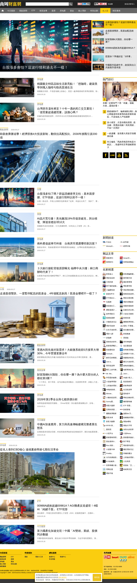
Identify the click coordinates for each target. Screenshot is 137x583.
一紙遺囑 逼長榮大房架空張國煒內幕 (121, 134)
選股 (26, 557)
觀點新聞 (3, 557)
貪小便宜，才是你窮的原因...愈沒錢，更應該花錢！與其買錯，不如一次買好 (121, 125)
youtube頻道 (119, 155)
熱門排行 (108, 79)
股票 (12, 559)
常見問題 (52, 559)
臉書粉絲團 (105, 155)
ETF (12, 557)
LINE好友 (112, 155)
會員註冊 (128, 4)
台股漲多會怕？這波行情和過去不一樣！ (35, 67)
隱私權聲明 (62, 577)
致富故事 (3, 559)
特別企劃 (14, 564)
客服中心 (63, 557)
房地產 (2, 561)
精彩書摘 (3, 566)
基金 (12, 561)
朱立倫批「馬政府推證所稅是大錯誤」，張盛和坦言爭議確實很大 (121, 144)
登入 (133, 4)
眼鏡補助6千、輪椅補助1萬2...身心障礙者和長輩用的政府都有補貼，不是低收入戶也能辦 (122, 114)
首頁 (4, 10)
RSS (126, 155)
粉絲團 (110, 4)
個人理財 (3, 564)
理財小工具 (39, 557)
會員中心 (52, 557)
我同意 (97, 577)
